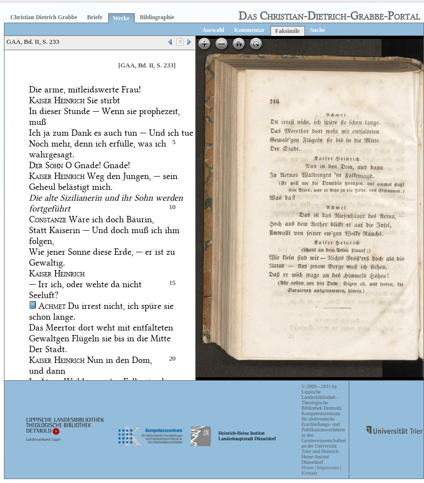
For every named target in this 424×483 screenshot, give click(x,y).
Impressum (327, 467)
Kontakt (309, 473)
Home (307, 467)
